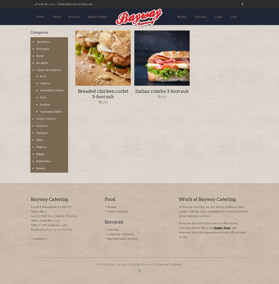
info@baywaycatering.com (56, 229)
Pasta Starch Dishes (52, 90)
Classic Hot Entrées (48, 70)
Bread (40, 56)
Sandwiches (43, 161)
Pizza (39, 140)
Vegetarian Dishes (51, 111)
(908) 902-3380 (57, 225)
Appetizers (43, 41)
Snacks (40, 168)
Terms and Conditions (169, 264)
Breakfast (42, 63)
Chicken (45, 83)
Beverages (42, 48)
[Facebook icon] (242, 4)
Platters (41, 147)
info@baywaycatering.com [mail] (76, 4)
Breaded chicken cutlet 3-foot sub (103, 93)
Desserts (42, 125)
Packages (42, 133)
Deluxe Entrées (46, 118)
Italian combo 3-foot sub (162, 91)
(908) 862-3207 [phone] (46, 4)
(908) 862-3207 (50, 220)
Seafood (45, 104)
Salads (40, 154)
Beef (42, 76)
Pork (43, 97)
